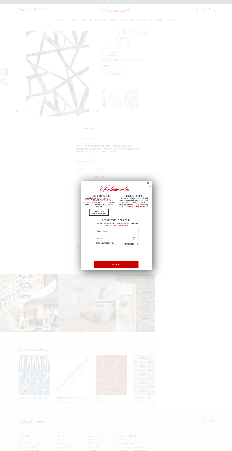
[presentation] (116, 252)
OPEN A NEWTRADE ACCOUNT (99, 212)
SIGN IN (116, 264)
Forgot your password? (104, 242)
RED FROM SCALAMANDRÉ (135, 206)
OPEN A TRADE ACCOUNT (97, 200)
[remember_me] (120, 243)
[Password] (116, 238)
